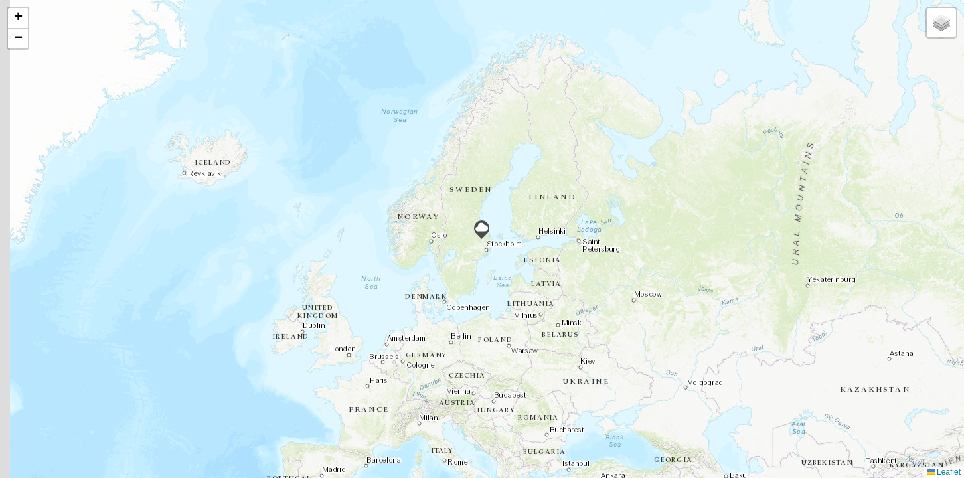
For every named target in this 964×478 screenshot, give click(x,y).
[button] (481, 229)
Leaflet (944, 472)
